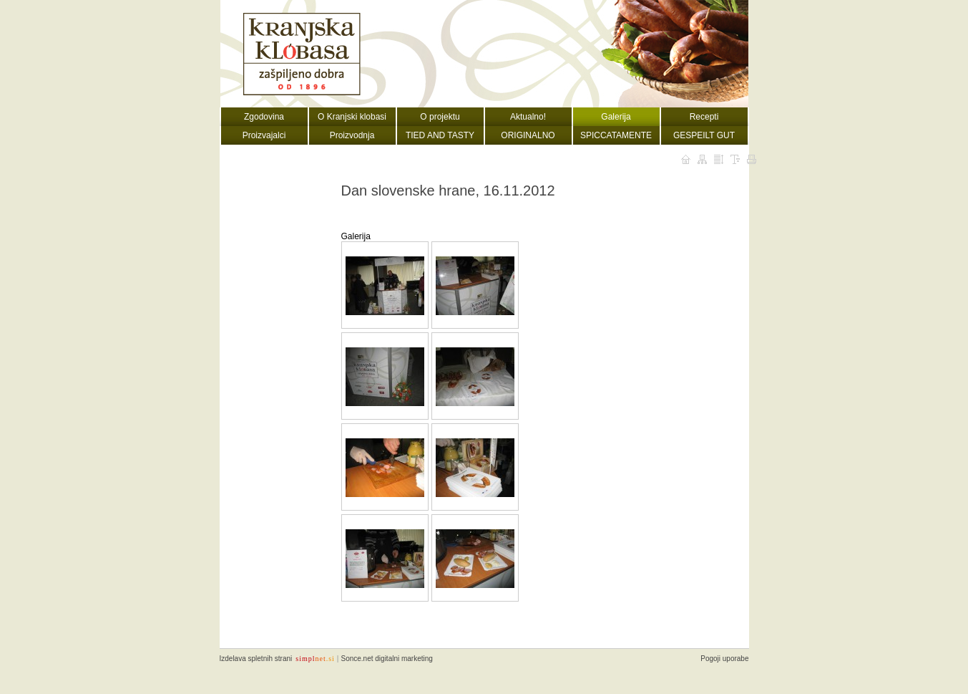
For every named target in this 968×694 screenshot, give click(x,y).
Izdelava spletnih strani (256, 658)
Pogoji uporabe (724, 658)
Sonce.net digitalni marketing (386, 658)
